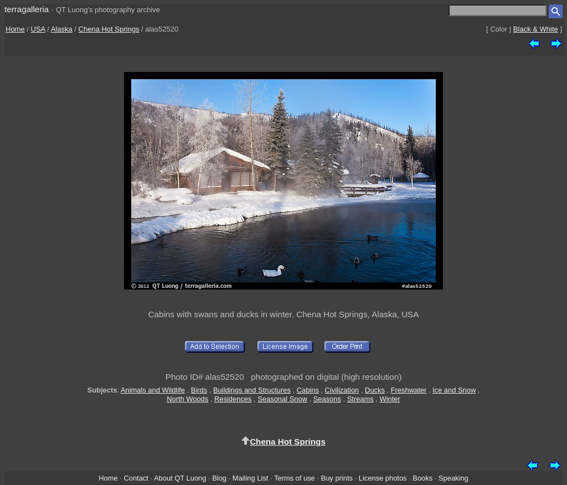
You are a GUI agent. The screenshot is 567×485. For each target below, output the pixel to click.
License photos (383, 478)
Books (422, 478)
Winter (390, 399)
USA (38, 29)
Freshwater (409, 390)
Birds (199, 390)
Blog (219, 478)
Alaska (62, 29)
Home (15, 29)
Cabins (308, 390)
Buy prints (337, 478)
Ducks (375, 390)
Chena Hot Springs (109, 29)
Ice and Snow (454, 390)
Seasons (327, 399)
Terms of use (294, 478)
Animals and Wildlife (153, 390)
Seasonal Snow (282, 399)
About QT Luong (180, 478)
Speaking (453, 478)
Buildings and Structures (252, 390)
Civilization (342, 390)
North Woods (187, 399)
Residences (232, 399)
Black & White (535, 29)
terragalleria (26, 9)
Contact (135, 478)
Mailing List (251, 478)
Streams (360, 399)
